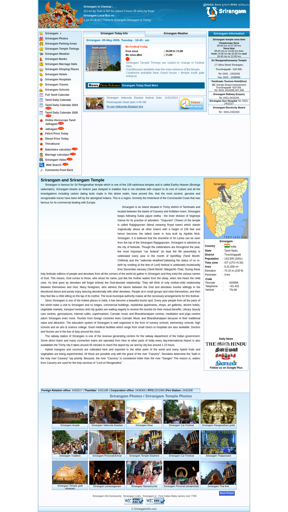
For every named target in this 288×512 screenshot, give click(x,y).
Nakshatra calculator (59, 149)
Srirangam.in (149, 496)
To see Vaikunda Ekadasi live (124, 106)
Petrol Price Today (53, 134)
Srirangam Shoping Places (59, 69)
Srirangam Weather (54, 54)
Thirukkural (49, 144)
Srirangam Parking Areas (58, 44)
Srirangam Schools (54, 90)
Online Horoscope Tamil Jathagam (57, 122)
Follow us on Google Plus (226, 367)
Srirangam (51, 34)
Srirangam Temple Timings (59, 49)
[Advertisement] (78, 237)
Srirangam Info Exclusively (107, 496)
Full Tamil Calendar (54, 95)
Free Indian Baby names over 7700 (177, 496)
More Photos (227, 493)
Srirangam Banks (53, 59)
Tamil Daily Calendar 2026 (58, 114)
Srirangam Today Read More (140, 85)
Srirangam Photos (53, 39)
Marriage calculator (58, 154)
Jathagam (52, 129)
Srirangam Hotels (53, 75)
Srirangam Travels (53, 85)
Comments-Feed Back (56, 170)
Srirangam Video (57, 159)
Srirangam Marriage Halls (58, 64)
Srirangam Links (132, 496)
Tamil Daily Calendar (55, 100)
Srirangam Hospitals (55, 80)
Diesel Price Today (54, 139)
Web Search (54, 165)
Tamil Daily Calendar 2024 (58, 107)
